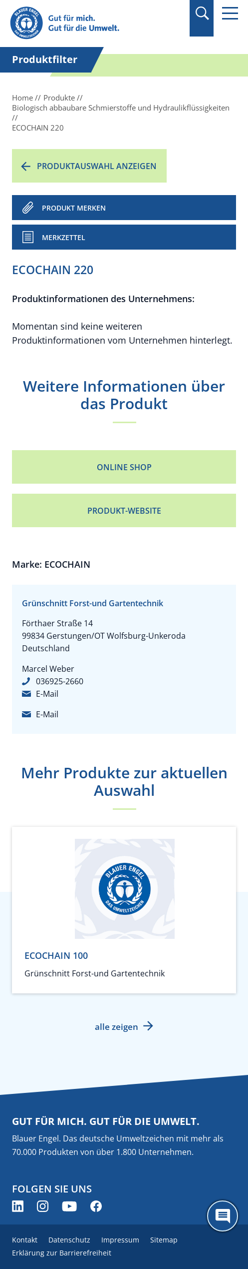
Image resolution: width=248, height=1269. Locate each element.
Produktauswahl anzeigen (97, 166)
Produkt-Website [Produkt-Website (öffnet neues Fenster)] (124, 510)
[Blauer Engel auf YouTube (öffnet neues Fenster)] (69, 1206)
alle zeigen (116, 1026)
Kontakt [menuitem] (24, 1239)
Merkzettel (63, 237)
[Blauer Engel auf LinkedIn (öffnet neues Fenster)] (17, 1206)
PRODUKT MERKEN (74, 208)
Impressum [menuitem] (120, 1239)
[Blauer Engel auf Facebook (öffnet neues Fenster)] (96, 1206)
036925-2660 (59, 681)
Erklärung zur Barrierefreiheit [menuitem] (61, 1252)
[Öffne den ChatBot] (222, 1215)
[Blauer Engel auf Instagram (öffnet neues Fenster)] (42, 1206)
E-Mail (47, 693)
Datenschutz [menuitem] (69, 1239)
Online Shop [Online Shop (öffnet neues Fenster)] (124, 467)
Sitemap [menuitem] (164, 1239)
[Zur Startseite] (90, 23)
